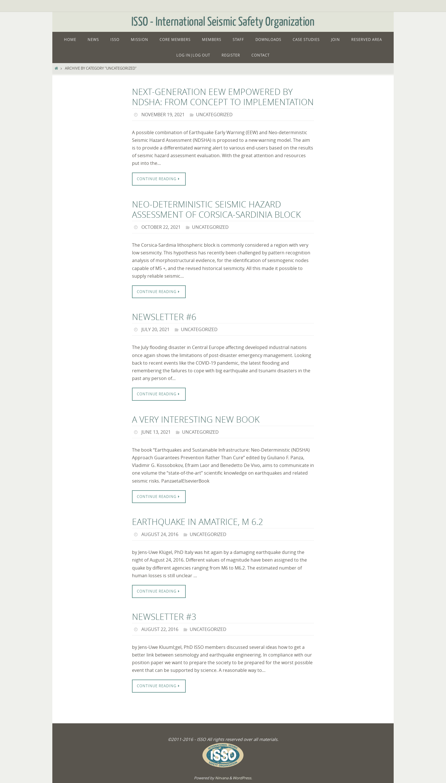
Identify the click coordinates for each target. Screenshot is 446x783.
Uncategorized (214, 114)
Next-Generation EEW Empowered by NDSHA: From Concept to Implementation (223, 97)
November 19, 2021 (163, 114)
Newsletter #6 (164, 317)
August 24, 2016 (159, 534)
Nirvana (221, 777)
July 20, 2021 (155, 329)
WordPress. (242, 777)
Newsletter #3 (164, 616)
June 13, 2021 (156, 432)
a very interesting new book (195, 419)
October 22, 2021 (161, 227)
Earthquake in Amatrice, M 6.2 (197, 521)
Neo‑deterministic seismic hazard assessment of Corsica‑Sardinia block (216, 209)
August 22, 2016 (159, 629)
